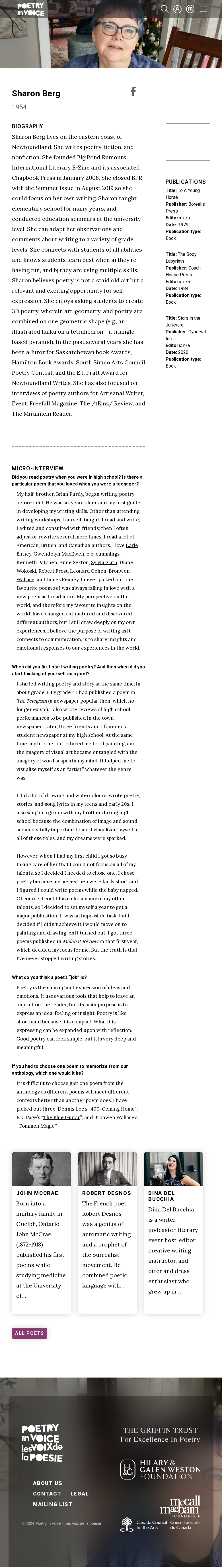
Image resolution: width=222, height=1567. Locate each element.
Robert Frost (53, 571)
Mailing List (53, 1504)
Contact (47, 1494)
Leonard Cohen (88, 571)
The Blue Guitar (61, 1117)
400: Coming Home (113, 1109)
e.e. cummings (103, 554)
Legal (80, 1494)
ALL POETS (29, 1333)
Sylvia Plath (104, 562)
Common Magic (36, 1126)
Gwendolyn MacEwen (59, 554)
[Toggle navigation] (203, 9)
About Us (47, 1483)
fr (190, 9)
